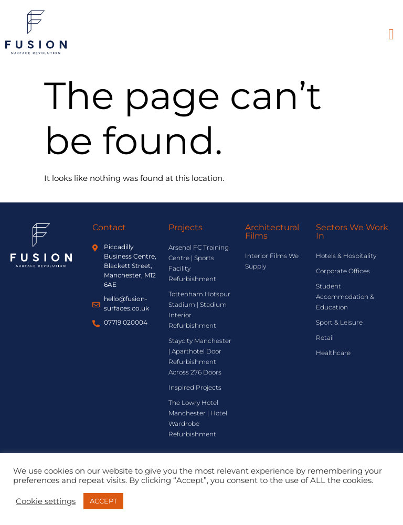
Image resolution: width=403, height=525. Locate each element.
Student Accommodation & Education (345, 296)
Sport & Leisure (339, 322)
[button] (391, 34)
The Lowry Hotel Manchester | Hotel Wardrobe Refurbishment (197, 418)
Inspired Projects (194, 387)
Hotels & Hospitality (346, 256)
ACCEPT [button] (103, 501)
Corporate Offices (343, 271)
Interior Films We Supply (272, 261)
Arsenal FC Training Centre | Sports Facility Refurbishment (198, 263)
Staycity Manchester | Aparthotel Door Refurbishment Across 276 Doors (199, 356)
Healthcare (333, 353)
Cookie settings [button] (46, 501)
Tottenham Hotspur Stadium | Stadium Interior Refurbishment (199, 309)
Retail (325, 337)
